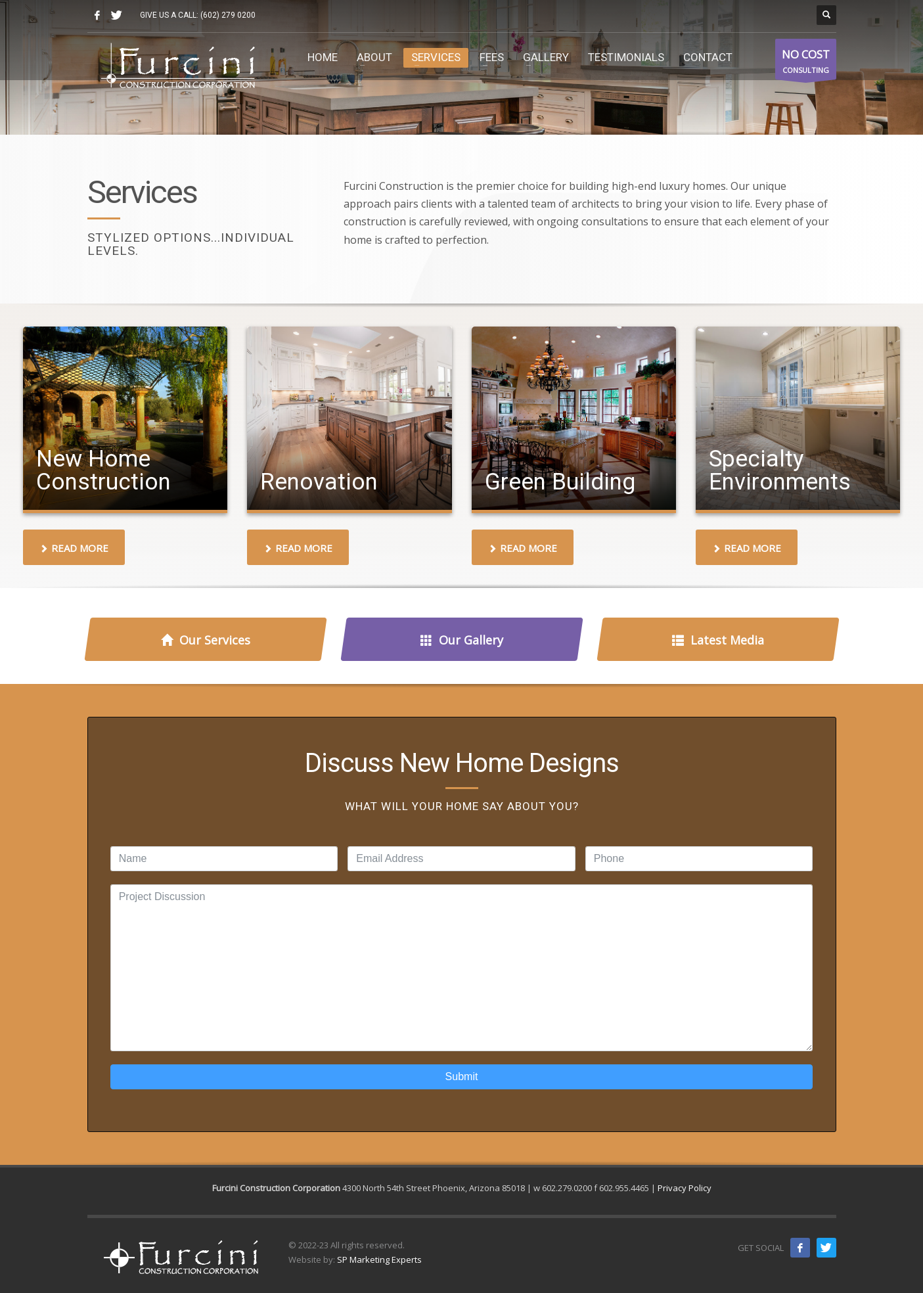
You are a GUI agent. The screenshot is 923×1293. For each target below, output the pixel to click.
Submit (461, 1076)
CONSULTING (805, 62)
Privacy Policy (684, 1188)
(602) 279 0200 (228, 15)
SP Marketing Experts (379, 1259)
